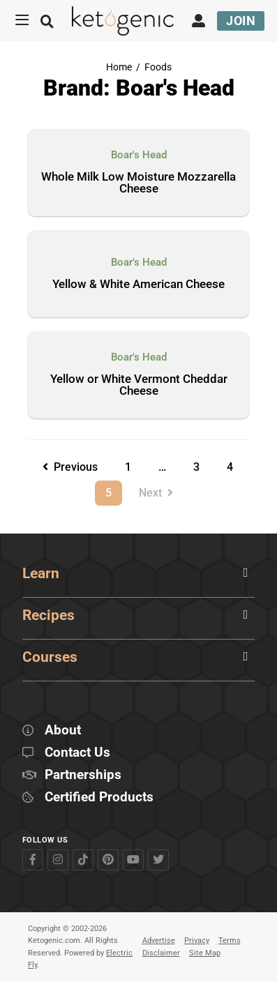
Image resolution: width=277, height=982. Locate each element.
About (63, 730)
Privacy (196, 940)
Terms (229, 940)
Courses (49, 657)
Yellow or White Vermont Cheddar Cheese (138, 385)
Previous (70, 467)
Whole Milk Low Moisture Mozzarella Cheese (138, 183)
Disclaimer (161, 953)
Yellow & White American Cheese (138, 284)
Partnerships (83, 775)
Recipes (48, 615)
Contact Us (77, 753)
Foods (158, 67)
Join (240, 20)
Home (119, 67)
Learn (40, 573)
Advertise (158, 940)
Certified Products (99, 797)
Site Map (204, 953)
